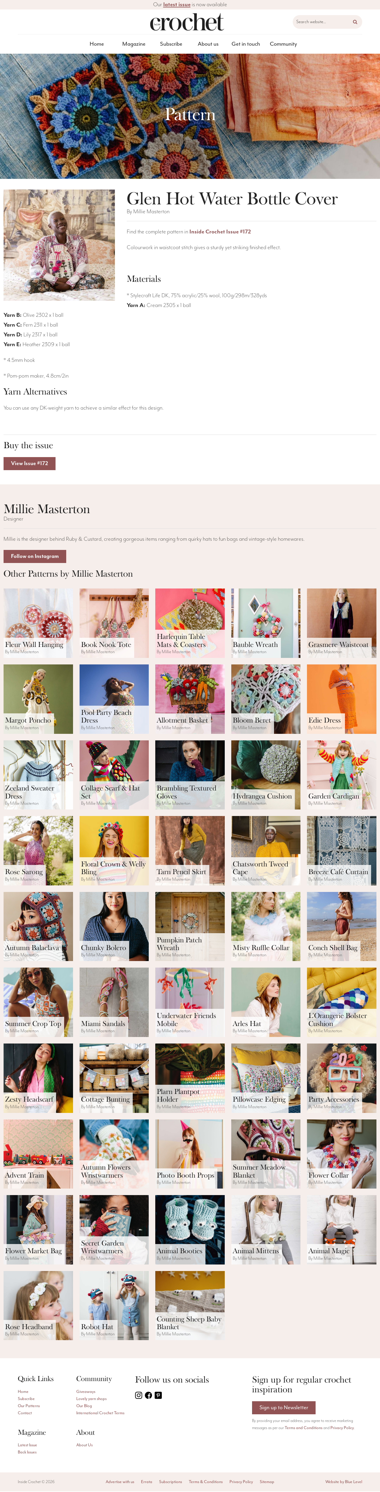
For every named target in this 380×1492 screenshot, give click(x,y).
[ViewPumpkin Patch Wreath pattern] (190, 927)
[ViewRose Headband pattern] (38, 1306)
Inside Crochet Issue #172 (220, 231)
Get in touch (246, 44)
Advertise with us (120, 1482)
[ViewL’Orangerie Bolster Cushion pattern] (341, 1003)
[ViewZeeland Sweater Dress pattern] (38, 775)
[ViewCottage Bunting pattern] (114, 1079)
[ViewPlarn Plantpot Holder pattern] (190, 1079)
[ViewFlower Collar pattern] (341, 1154)
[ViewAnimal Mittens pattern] (266, 1230)
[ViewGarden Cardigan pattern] (341, 775)
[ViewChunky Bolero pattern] (114, 927)
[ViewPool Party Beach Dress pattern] (114, 699)
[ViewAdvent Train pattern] (38, 1154)
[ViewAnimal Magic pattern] (341, 1230)
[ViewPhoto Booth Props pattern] (190, 1154)
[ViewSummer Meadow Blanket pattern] (266, 1154)
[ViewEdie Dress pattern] (341, 699)
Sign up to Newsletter (283, 1408)
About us (208, 44)
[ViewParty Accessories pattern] (341, 1079)
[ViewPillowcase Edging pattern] (266, 1079)
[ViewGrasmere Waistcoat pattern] (341, 623)
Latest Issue (27, 1445)
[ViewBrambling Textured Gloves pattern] (190, 775)
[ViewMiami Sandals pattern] (114, 1003)
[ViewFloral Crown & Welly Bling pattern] (114, 851)
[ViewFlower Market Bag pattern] (38, 1230)
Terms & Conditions (206, 1482)
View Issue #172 (30, 463)
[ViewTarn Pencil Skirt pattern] (190, 851)
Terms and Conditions (303, 1428)
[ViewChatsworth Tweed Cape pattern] (266, 851)
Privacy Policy (342, 1428)
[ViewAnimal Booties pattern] (190, 1230)
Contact (25, 1413)
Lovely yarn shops (91, 1399)
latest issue (177, 4)
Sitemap (267, 1482)
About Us (84, 1445)
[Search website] (327, 22)
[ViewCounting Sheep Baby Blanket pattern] (190, 1306)
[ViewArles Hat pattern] (266, 1003)
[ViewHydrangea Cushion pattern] (266, 775)
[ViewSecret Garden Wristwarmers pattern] (114, 1230)
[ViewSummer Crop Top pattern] (38, 1003)
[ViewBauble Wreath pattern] (266, 623)
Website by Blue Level (343, 1482)
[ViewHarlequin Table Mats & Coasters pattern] (190, 623)
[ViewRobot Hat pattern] (114, 1306)
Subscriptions (170, 1482)
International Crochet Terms (100, 1413)
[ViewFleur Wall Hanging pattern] (38, 623)
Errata (146, 1482)
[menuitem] (96, 44)
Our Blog (84, 1406)
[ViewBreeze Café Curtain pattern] (341, 851)
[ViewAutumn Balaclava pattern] (38, 927)
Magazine (133, 44)
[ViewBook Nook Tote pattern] (114, 623)
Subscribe (171, 44)
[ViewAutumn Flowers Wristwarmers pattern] (114, 1154)
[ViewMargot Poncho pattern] (38, 699)
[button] (355, 22)
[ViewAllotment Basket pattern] (190, 699)
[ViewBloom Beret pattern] (266, 699)
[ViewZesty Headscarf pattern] (38, 1079)
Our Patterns (29, 1406)
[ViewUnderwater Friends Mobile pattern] (190, 1003)
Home (97, 44)
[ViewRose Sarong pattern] (38, 851)
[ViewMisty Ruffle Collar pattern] (266, 927)
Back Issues (27, 1452)
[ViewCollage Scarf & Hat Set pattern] (114, 775)
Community (283, 44)
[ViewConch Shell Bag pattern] (341, 927)
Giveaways (85, 1392)
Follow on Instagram (36, 556)
